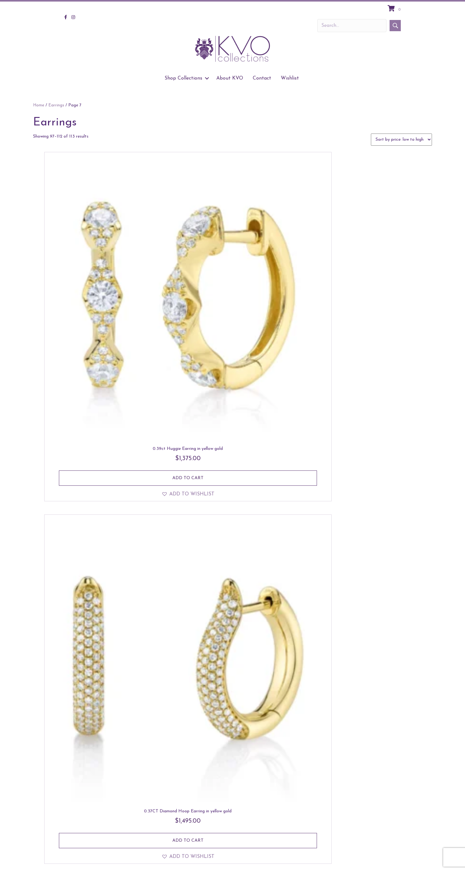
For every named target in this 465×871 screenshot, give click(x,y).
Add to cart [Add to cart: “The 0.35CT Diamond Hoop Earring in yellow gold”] (187, 616)
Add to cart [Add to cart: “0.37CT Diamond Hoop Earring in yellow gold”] (187, 284)
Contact (401, 860)
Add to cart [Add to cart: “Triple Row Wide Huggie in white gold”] (187, 447)
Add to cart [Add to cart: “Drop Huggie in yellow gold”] (385, 447)
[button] (395, 25)
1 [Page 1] (201, 831)
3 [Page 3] (219, 831)
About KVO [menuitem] (229, 78)
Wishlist (425, 860)
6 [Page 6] (246, 831)
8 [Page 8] (263, 831)
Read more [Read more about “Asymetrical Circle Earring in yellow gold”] (187, 779)
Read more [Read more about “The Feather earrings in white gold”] (386, 610)
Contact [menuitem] (262, 78)
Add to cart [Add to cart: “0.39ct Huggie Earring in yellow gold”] (88, 278)
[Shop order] (401, 140)
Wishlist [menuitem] (290, 78)
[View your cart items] (395, 9)
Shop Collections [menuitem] (183, 78)
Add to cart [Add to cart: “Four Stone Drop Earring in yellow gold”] (385, 278)
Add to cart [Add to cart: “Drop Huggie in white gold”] (286, 447)
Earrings (56, 105)
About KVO (373, 860)
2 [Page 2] (210, 831)
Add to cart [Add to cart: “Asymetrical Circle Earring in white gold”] (88, 779)
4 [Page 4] (228, 831)
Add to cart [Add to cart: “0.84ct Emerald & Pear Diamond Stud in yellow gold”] (385, 785)
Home (38, 105)
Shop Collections (338, 860)
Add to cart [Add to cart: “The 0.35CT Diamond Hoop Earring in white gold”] (286, 616)
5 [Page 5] (237, 831)
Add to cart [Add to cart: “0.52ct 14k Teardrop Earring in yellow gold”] (88, 610)
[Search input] (351, 25)
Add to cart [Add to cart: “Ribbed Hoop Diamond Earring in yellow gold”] (88, 447)
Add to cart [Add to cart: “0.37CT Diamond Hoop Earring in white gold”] (286, 278)
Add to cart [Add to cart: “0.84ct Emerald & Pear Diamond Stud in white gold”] (286, 785)
